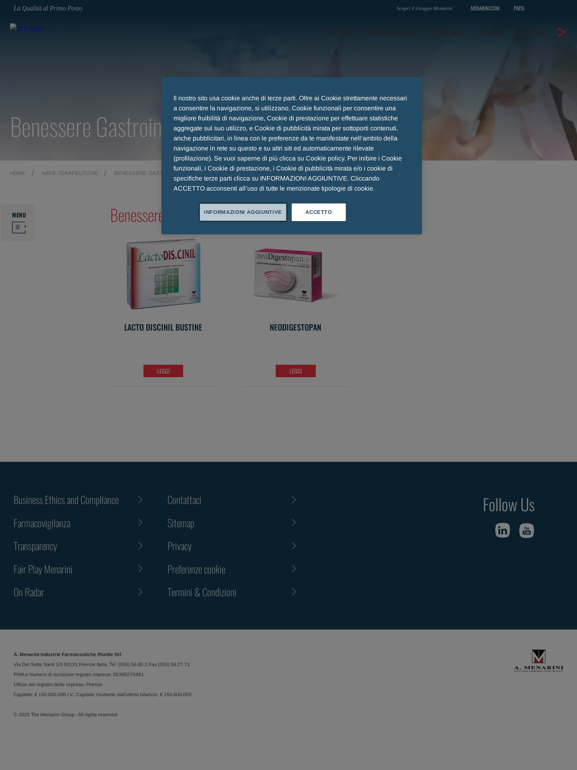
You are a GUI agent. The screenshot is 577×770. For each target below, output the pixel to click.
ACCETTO (318, 212)
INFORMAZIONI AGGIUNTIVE (243, 212)
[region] (291, 155)
